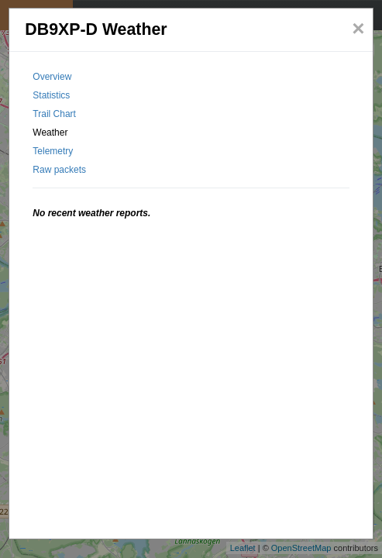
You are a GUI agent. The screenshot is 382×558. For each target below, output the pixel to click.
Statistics (51, 95)
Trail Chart (54, 113)
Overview (52, 76)
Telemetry (53, 151)
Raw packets (59, 169)
